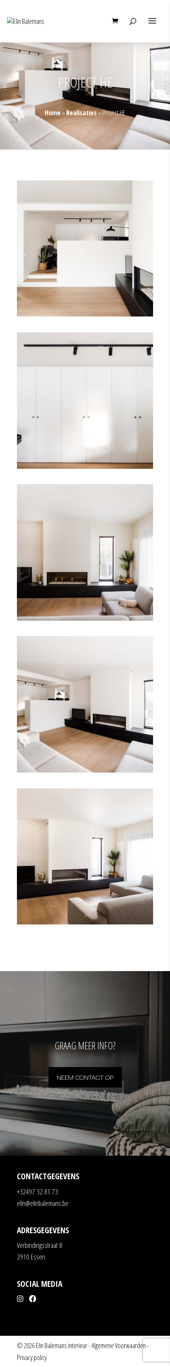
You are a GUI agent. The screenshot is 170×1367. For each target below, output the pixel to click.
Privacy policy (32, 1357)
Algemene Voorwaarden (119, 1345)
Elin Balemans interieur (61, 1345)
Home (53, 112)
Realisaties (81, 112)
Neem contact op (85, 1077)
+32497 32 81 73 (37, 1192)
